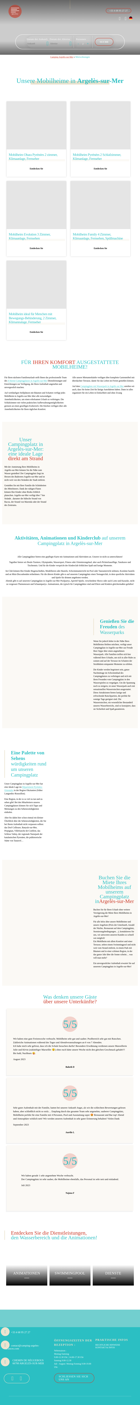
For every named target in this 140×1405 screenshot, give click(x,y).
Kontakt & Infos (105, 1274)
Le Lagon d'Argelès (93, 1364)
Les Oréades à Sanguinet (86, 1374)
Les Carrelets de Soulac (72, 1364)
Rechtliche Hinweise (107, 1271)
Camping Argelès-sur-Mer (61, 57)
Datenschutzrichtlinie (84, 1332)
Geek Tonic (121, 1332)
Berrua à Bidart (52, 1364)
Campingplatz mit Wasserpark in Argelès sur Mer (102, 312)
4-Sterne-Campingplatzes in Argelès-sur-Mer (27, 307)
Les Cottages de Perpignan (115, 1364)
